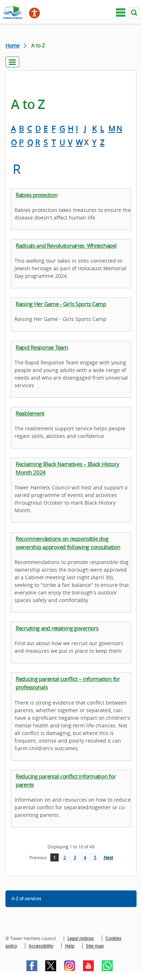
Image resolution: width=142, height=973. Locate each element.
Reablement (30, 413)
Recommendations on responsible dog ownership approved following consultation (68, 543)
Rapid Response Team (42, 347)
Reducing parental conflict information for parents (66, 780)
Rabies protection (36, 195)
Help (69, 946)
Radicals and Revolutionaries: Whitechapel (66, 245)
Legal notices (80, 938)
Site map (95, 946)
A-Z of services (26, 898)
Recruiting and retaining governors (57, 628)
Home (12, 45)
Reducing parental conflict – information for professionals (68, 683)
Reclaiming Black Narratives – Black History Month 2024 (67, 468)
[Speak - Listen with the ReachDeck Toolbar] (34, 13)
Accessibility (41, 946)
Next (108, 857)
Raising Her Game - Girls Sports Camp (61, 304)
